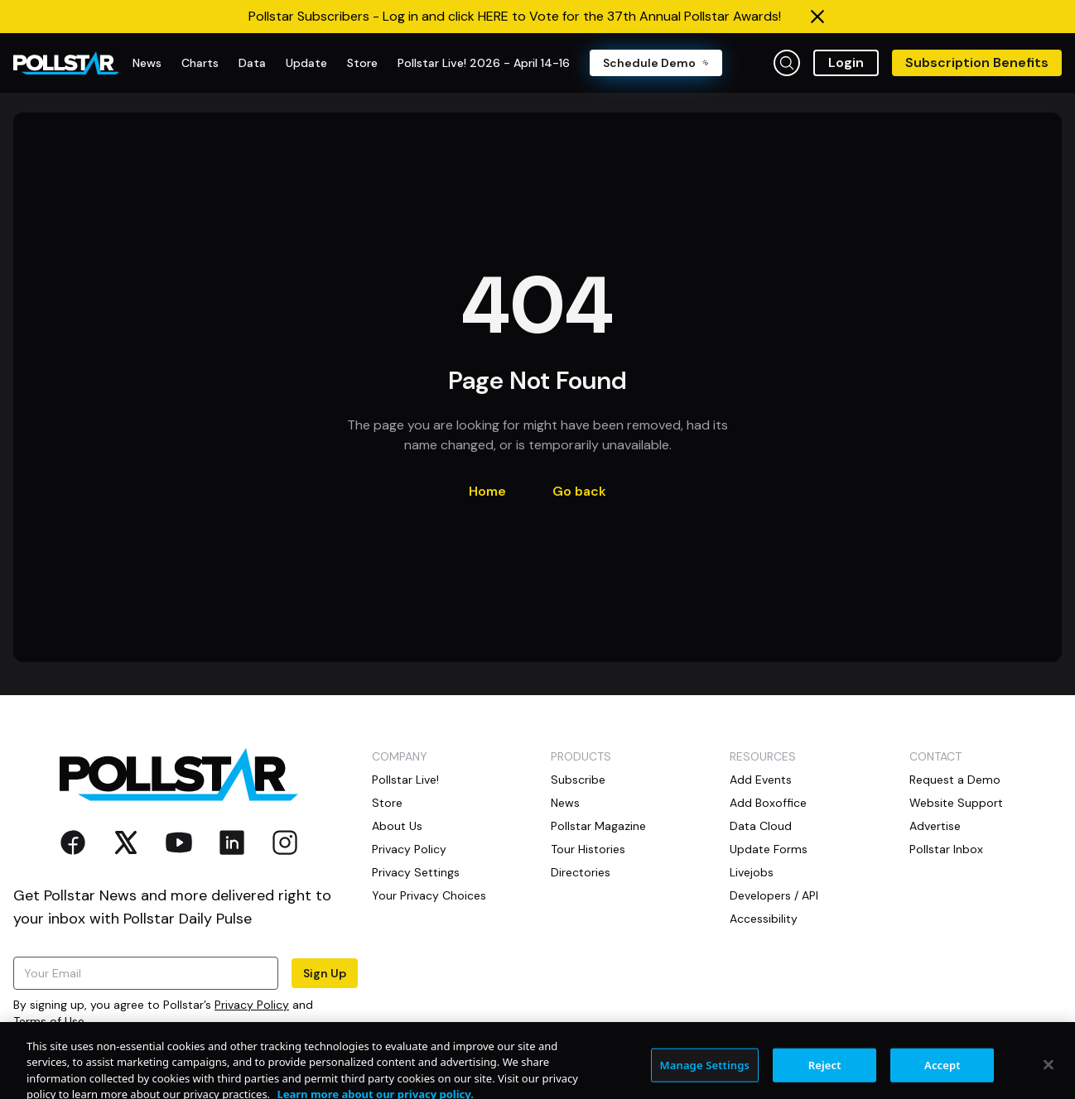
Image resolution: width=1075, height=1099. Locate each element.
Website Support (956, 802)
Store (387, 802)
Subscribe (578, 779)
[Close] (1048, 1075)
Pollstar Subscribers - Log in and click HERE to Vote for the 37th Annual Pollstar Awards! (514, 16)
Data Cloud (761, 825)
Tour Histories (588, 849)
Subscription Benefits (976, 62)
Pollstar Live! (405, 779)
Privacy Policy (252, 1004)
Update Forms (768, 849)
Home (487, 491)
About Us (397, 825)
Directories (580, 872)
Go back (579, 491)
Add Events (761, 779)
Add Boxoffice (768, 802)
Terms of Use (48, 1021)
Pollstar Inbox (946, 849)
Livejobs (752, 872)
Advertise (935, 825)
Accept (942, 1075)
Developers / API (774, 895)
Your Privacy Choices (429, 895)
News (565, 802)
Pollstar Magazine (598, 825)
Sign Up (324, 973)
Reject (824, 1075)
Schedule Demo (656, 63)
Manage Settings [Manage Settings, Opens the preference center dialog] (705, 1075)
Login (846, 62)
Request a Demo (954, 779)
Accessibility (764, 918)
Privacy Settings (416, 872)
